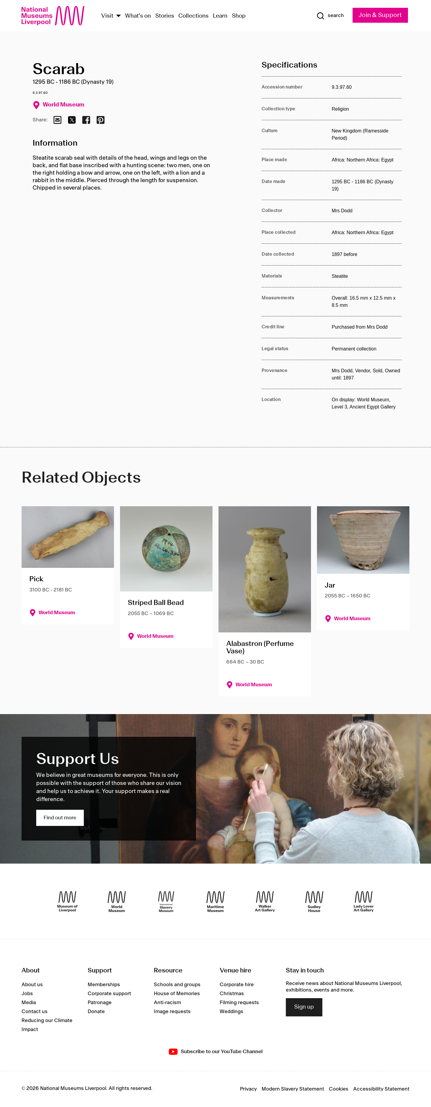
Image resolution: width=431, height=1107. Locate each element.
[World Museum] (116, 901)
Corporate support (109, 993)
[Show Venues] (118, 16)
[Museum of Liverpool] (67, 901)
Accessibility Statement (381, 1089)
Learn (220, 16)
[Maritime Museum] (215, 901)
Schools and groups (177, 984)
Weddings (231, 1011)
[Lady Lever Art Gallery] (363, 901)
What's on (138, 16)
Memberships (104, 984)
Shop (239, 16)
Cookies (338, 1089)
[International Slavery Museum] (166, 901)
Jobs (27, 993)
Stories (164, 16)
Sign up (304, 1007)
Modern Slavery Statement (293, 1089)
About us (32, 984)
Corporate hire (237, 984)
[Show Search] (330, 16)
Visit (107, 16)
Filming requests (239, 1002)
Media (29, 1002)
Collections (193, 16)
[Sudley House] (314, 901)
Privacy (248, 1089)
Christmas (232, 993)
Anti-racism (167, 1002)
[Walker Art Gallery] (264, 901)
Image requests (172, 1011)
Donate (96, 1011)
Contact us (35, 1011)
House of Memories (177, 993)
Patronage (100, 1002)
